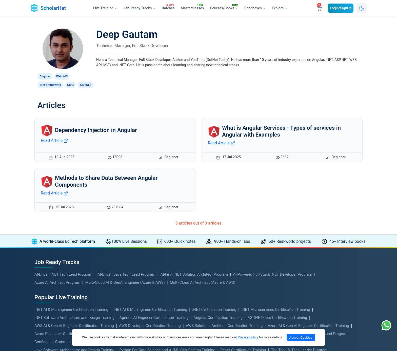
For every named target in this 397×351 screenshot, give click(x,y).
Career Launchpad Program (324, 229)
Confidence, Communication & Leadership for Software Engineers (89, 237)
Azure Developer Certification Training (66, 229)
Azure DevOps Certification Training (133, 229)
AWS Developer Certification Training (150, 221)
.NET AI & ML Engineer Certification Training (71, 205)
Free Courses (45, 278)
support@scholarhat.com (306, 310)
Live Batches (212, 309)
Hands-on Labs (47, 284)
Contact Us (127, 278)
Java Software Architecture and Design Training (74, 245)
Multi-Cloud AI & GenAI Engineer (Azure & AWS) (125, 178)
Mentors (208, 303)
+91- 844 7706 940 (301, 303)
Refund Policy (129, 297)
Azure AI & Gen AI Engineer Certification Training (308, 221)
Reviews (208, 315)
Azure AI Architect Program (57, 178)
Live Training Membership (223, 272)
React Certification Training (243, 245)
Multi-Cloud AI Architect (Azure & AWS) (202, 178)
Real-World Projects (51, 291)
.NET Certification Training (214, 205)
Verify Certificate (132, 309)
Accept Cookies (300, 337)
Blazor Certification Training (273, 229)
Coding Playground (217, 284)
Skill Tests (210, 291)
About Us (125, 272)
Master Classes (215, 278)
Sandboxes (255, 8)
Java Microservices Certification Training (256, 237)
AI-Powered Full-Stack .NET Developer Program (272, 169)
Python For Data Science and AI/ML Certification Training (167, 245)
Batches (169, 7)
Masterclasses (193, 7)
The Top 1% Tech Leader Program (299, 245)
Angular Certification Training (218, 213)
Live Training (45, 272)
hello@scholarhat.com (304, 286)
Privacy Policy (129, 291)
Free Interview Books (52, 309)
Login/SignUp (340, 8)
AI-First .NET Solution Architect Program (194, 169)
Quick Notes (44, 303)
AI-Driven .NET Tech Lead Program (63, 169)
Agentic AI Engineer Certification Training (154, 213)
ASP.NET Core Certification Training (277, 213)
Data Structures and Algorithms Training (183, 237)
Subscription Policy (134, 303)
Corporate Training (50, 315)
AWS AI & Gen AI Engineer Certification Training (74, 221)
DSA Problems (46, 297)
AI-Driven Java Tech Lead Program (126, 169)
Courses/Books (225, 7)
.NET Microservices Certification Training (275, 205)
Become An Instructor (136, 315)
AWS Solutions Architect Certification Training (224, 221)
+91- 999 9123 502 (301, 279)
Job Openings (213, 297)
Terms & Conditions (134, 284)
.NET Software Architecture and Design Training (74, 213)
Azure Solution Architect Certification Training (206, 229)
